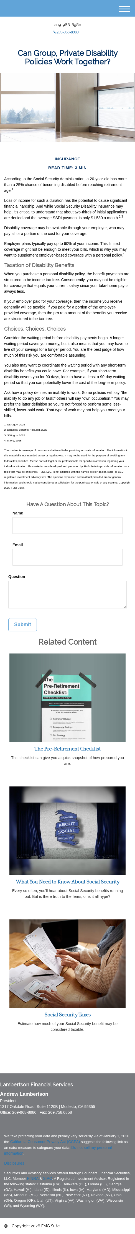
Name (17, 513)
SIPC (47, 1178)
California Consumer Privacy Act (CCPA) (45, 1141)
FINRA (33, 1178)
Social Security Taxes (68, 1015)
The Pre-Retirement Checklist (67, 749)
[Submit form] (22, 624)
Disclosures (14, 1163)
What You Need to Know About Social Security (67, 882)
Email (17, 545)
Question (16, 576)
